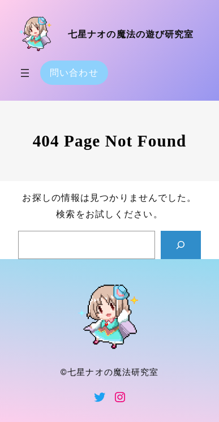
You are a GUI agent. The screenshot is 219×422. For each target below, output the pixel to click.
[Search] (181, 245)
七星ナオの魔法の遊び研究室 (131, 34)
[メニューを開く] (25, 73)
